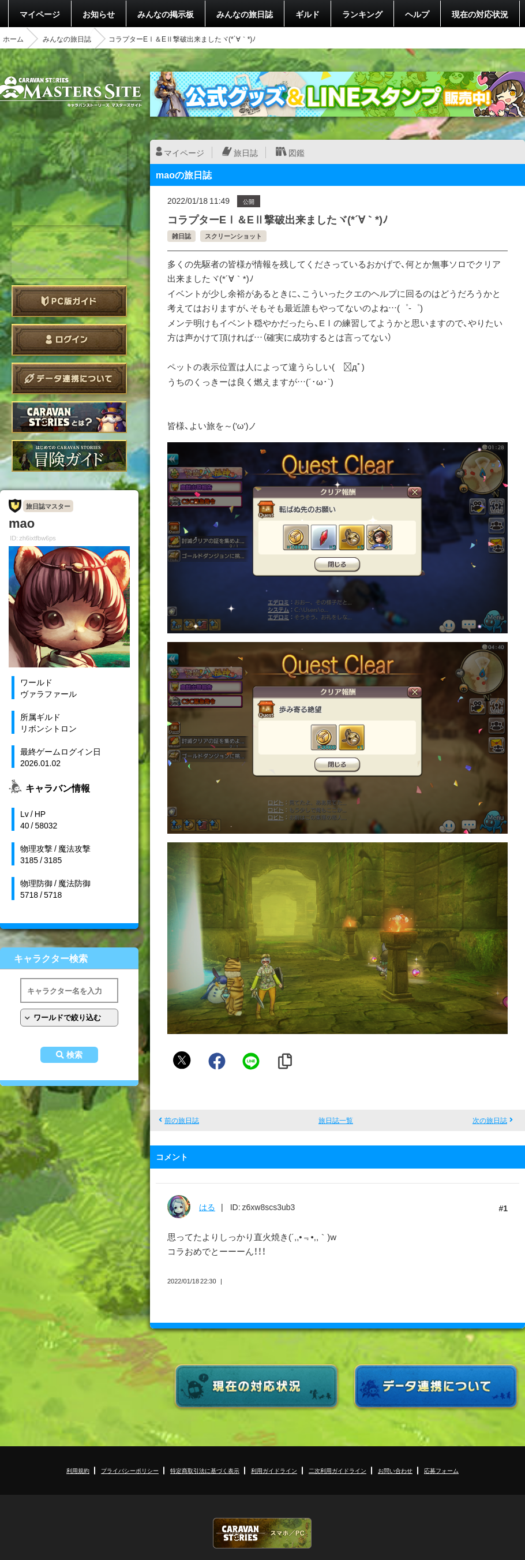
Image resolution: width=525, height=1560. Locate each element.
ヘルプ (417, 14)
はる (207, 1206)
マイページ (40, 14)
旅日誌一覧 (335, 1120)
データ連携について (69, 378)
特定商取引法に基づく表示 (204, 1470)
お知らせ (98, 14)
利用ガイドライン (274, 1470)
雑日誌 (181, 236)
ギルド (307, 14)
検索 (74, 1055)
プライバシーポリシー (130, 1470)
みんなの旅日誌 (244, 14)
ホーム (13, 38)
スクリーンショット (233, 236)
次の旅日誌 (489, 1120)
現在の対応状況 (480, 14)
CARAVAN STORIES (262, 1533)
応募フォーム (441, 1470)
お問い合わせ (395, 1470)
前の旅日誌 (181, 1120)
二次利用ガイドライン (337, 1470)
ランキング (362, 14)
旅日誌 (246, 152)
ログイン (69, 340)
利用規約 (77, 1470)
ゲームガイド (69, 456)
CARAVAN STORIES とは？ (69, 417)
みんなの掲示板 (165, 14)
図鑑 (296, 152)
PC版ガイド (69, 301)
